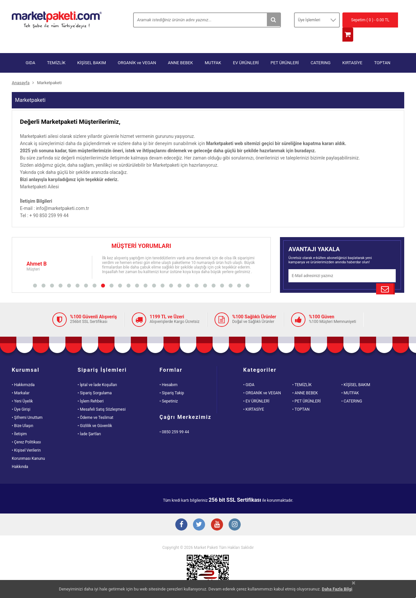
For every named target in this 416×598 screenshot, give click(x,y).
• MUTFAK (350, 380)
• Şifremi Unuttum (27, 404)
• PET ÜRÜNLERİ (306, 388)
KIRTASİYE (352, 49)
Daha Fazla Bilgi (337, 589)
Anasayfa (20, 69)
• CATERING (351, 388)
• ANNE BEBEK (305, 380)
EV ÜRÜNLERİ (246, 49)
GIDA (30, 49)
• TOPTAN (301, 396)
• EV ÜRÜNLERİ (256, 388)
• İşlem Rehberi (91, 388)
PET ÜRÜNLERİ (284, 49)
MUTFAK (213, 49)
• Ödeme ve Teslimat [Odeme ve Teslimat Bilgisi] (95, 404)
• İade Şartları (89, 421)
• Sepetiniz (169, 388)
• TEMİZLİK (302, 372)
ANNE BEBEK (180, 49)
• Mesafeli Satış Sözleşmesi (102, 396)
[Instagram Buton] (237, 513)
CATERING (321, 49)
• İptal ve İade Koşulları (97, 372)
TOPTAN (382, 49)
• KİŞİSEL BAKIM (355, 372)
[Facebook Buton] (178, 513)
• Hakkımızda (23, 372)
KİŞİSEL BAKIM (91, 49)
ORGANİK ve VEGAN (137, 49)
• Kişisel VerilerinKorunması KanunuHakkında (28, 445)
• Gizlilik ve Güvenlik (95, 413)
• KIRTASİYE (253, 396)
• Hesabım (169, 372)
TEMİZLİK (56, 49)
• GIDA (248, 372)
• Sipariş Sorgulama (95, 380)
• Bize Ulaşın (22, 413)
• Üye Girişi (21, 396)
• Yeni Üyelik (22, 388)
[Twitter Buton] (198, 513)
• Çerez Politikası (26, 429)
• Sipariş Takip (172, 380)
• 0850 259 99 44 (174, 419)
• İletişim (19, 421)
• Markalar (20, 380)
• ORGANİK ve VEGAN (262, 380)
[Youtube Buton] (218, 513)
